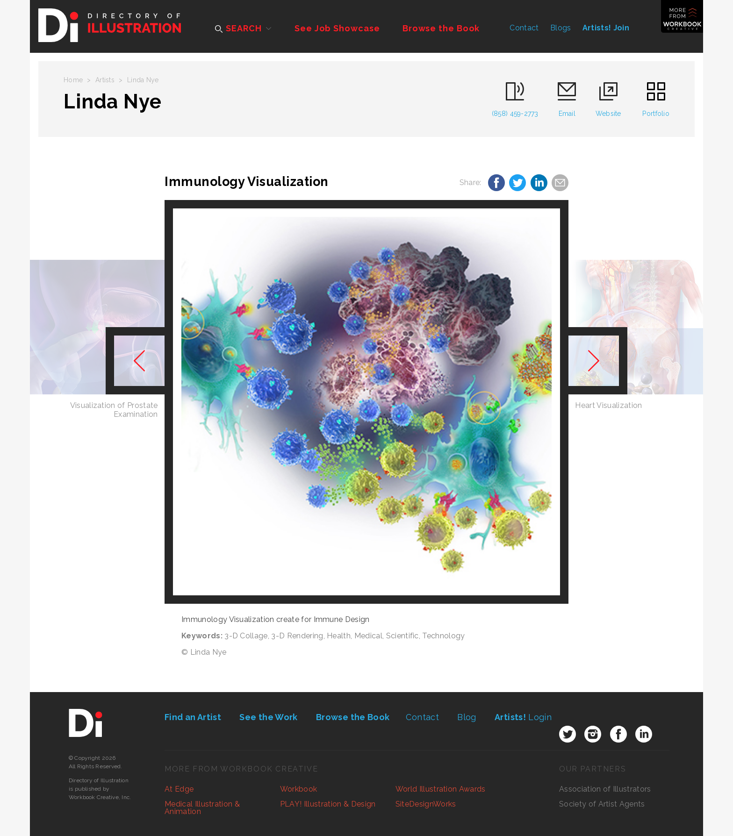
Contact (524, 27)
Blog (466, 717)
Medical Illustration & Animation (202, 808)
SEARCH (238, 28)
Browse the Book (441, 28)
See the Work (268, 717)
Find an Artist (193, 717)
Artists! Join (605, 27)
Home (73, 80)
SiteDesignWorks (425, 804)
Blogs (560, 27)
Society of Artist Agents (602, 804)
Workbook (298, 789)
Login (523, 717)
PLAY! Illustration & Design (328, 804)
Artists (105, 80)
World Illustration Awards (440, 789)
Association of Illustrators (605, 789)
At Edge (179, 789)
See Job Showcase (337, 28)
